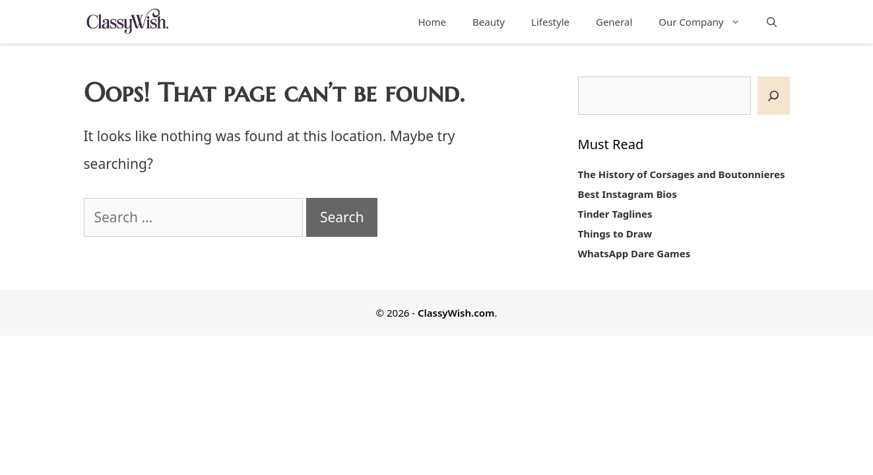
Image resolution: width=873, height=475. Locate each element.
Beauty (488, 21)
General (614, 21)
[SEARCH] (773, 96)
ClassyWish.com (456, 312)
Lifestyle (550, 21)
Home (432, 21)
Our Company (706, 22)
